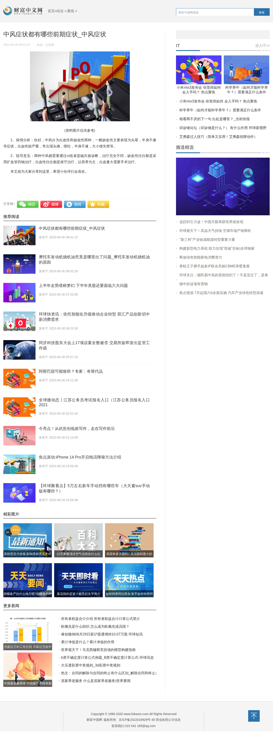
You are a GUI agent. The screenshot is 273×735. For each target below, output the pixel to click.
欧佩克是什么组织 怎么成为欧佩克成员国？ (95, 626)
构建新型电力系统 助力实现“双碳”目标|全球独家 (217, 248)
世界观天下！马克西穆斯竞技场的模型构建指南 (98, 650)
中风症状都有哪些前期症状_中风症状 (72, 228)
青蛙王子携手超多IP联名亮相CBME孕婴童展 (214, 266)
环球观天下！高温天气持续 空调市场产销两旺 (215, 231)
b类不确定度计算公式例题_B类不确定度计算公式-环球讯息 (107, 657)
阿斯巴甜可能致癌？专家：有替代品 (71, 371)
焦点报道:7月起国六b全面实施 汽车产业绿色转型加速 (221, 293)
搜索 (262, 12)
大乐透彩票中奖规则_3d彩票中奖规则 (90, 665)
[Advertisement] (223, 332)
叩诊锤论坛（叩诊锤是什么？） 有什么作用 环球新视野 (223, 128)
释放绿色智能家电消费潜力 (200, 257)
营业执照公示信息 (168, 719)
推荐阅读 (11, 216)
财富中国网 (94, 719)
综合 (60, 11)
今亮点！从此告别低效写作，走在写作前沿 (77, 428)
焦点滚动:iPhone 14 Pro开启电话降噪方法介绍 (80, 457)
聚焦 (70, 11)
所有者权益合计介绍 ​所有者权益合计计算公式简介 (100, 619)
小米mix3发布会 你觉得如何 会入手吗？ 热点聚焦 (218, 101)
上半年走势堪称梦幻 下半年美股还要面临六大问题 (83, 285)
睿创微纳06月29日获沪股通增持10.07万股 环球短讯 (102, 634)
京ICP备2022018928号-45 (137, 719)
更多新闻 (11, 606)
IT (178, 45)
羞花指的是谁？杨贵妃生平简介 (78, 594)
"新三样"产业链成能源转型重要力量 (207, 239)
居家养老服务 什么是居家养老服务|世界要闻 (96, 681)
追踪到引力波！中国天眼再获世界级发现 (211, 222)
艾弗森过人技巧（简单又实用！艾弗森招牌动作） (218, 137)
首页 (51, 11)
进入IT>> (262, 45)
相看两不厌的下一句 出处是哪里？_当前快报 (214, 119)
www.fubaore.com (136, 714)
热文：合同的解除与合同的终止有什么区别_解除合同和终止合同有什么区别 (120, 673)
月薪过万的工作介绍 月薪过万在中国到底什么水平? (27, 650)
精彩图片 (11, 514)
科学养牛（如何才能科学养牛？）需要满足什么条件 (220, 110)
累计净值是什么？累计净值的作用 (87, 642)
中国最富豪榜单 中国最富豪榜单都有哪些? (27, 687)
